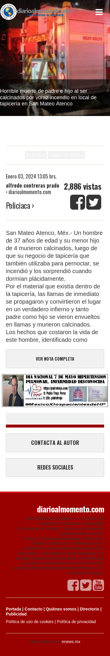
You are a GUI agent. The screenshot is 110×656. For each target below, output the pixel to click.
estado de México (66, 154)
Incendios (35, 154)
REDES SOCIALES (55, 467)
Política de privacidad (76, 621)
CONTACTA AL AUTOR (55, 442)
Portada (13, 609)
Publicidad (16, 614)
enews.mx (71, 641)
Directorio (89, 609)
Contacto (34, 609)
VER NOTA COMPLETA (55, 358)
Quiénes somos (61, 609)
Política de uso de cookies (30, 621)
